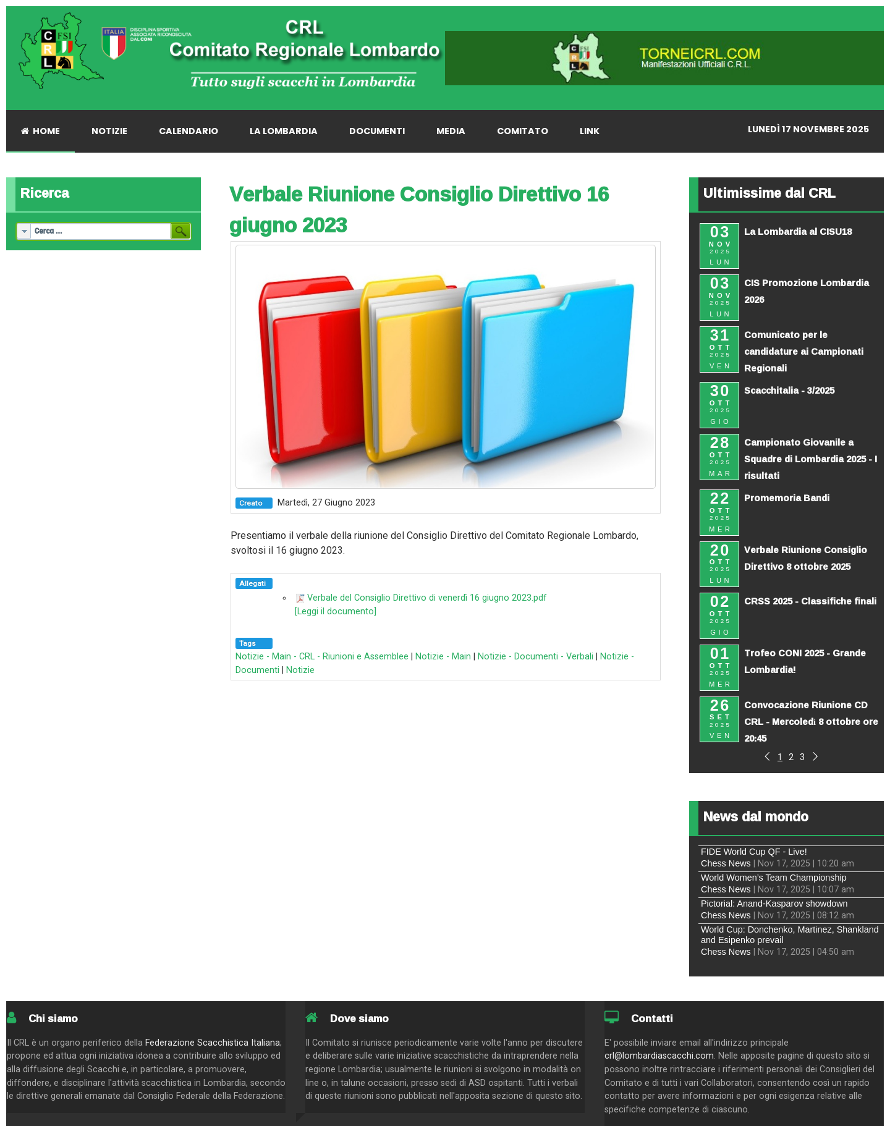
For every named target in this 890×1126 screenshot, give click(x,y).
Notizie (300, 670)
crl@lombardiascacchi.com (659, 1056)
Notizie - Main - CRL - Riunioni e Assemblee (322, 656)
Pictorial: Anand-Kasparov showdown (774, 903)
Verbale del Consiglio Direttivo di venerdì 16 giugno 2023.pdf (427, 598)
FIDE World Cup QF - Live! (754, 852)
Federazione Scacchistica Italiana (212, 1043)
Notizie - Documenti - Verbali (535, 656)
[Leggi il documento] (335, 611)
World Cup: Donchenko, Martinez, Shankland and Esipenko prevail (790, 935)
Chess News (726, 863)
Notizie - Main (443, 656)
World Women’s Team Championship (774, 878)
